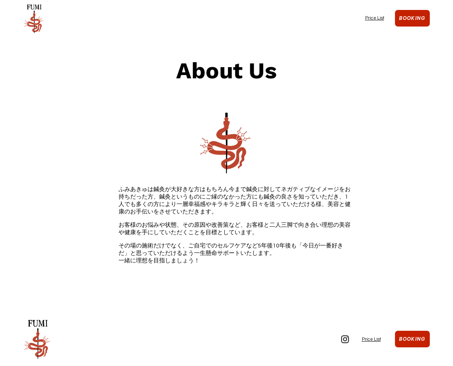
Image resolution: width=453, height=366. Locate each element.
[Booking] (412, 18)
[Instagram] (345, 339)
